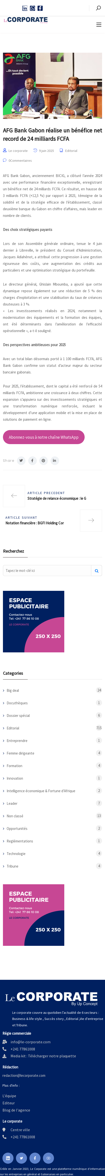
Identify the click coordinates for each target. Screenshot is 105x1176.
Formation (14, 765)
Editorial (71, 150)
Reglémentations (20, 841)
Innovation (15, 778)
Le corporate (18, 150)
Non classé (15, 816)
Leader (12, 803)
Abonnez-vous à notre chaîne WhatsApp (44, 437)
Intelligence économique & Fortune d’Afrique (41, 791)
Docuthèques (17, 703)
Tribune (12, 866)
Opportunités (17, 828)
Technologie (16, 853)
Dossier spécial (18, 715)
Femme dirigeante (20, 753)
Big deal (13, 690)
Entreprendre (17, 740)
